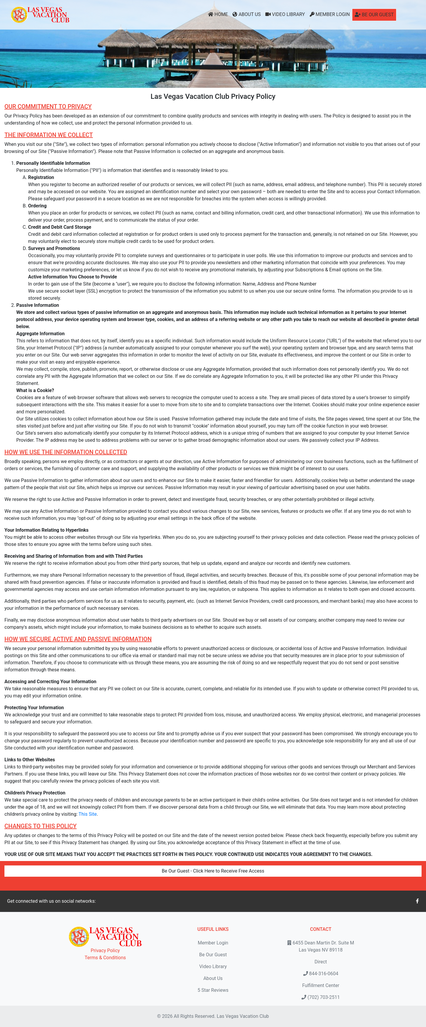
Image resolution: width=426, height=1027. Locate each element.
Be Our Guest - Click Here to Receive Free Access (213, 871)
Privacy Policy (105, 950)
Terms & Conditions (105, 957)
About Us (247, 14)
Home (218, 14)
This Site (87, 814)
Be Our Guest (374, 14)
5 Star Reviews (213, 990)
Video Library (285, 14)
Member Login (330, 14)
